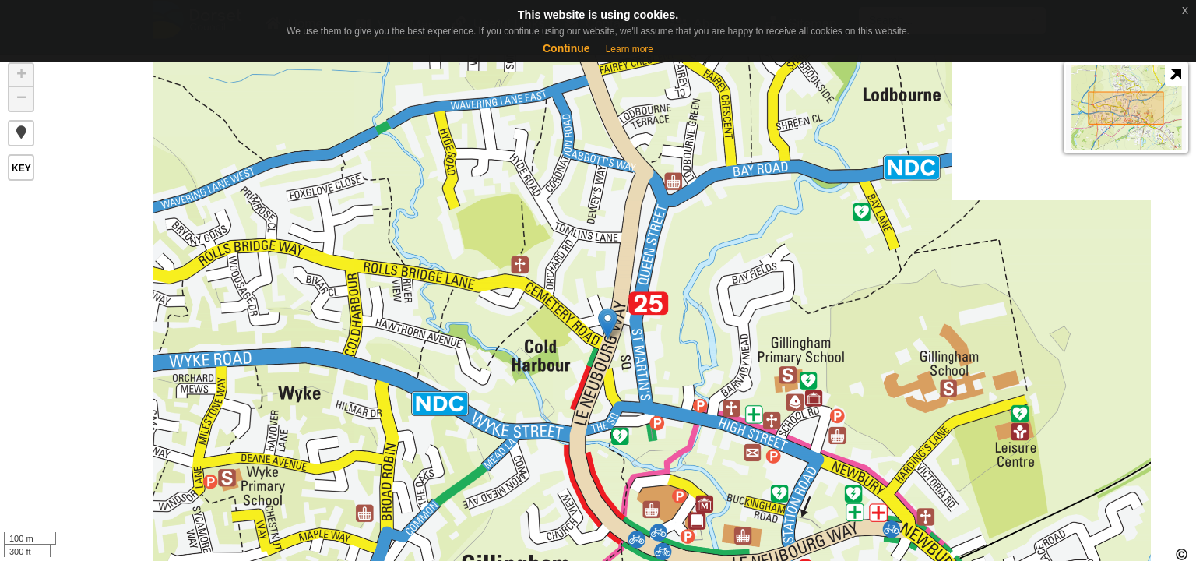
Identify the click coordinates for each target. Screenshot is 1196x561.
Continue (566, 48)
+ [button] (21, 75)
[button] (21, 133)
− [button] (21, 99)
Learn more (629, 49)
